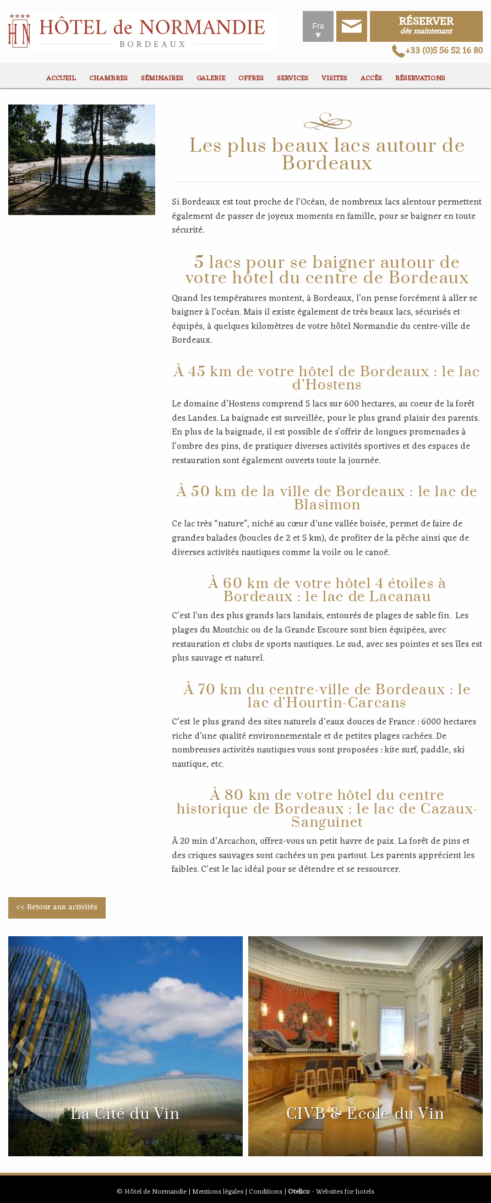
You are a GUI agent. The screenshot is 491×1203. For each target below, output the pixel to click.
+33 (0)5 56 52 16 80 (437, 51)
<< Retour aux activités (56, 907)
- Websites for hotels (331, 1191)
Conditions (265, 1191)
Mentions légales (217, 1191)
